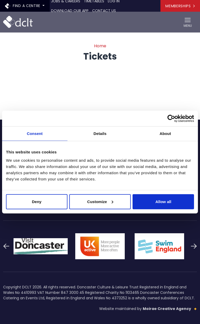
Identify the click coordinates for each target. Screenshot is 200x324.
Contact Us (104, 10)
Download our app (70, 10)
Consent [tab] (35, 133)
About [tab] (165, 133)
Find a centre (23, 5)
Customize (100, 201)
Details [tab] (100, 133)
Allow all (163, 201)
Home (100, 46)
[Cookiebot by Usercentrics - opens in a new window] (171, 118)
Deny (36, 201)
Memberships (180, 6)
